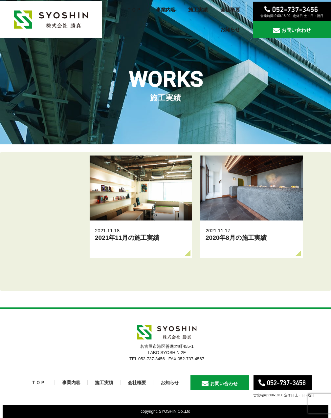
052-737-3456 (295, 9)
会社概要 (137, 382)
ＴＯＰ (38, 382)
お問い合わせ (296, 30)
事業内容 (71, 382)
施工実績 (104, 382)
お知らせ (170, 382)
